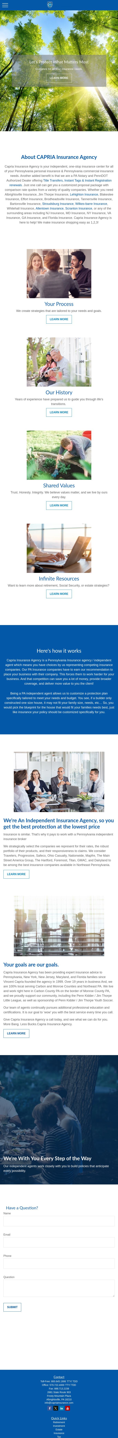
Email (6, 1234)
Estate (59, 1429)
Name (7, 1213)
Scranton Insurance (78, 208)
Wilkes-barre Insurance (91, 204)
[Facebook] (49, 1408)
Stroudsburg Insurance (58, 204)
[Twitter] (55, 1408)
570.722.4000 (57, 1385)
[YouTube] (67, 1408)
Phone (7, 1255)
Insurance (59, 1433)
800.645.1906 (58, 1381)
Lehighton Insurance (84, 194)
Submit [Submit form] (12, 1307)
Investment (59, 1426)
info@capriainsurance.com (59, 1402)
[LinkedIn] (61, 1408)
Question (8, 1277)
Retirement (59, 1422)
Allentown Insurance (50, 208)
